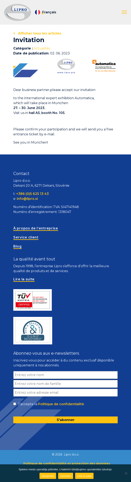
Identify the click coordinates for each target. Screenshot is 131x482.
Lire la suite (84, 475)
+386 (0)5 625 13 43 (32, 194)
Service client (25, 237)
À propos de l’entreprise (35, 228)
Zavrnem (65, 475)
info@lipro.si (27, 199)
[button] (124, 12)
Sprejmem (48, 475)
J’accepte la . (51, 404)
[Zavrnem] (126, 473)
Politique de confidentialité (61, 404)
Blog (17, 246)
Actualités (42, 48)
